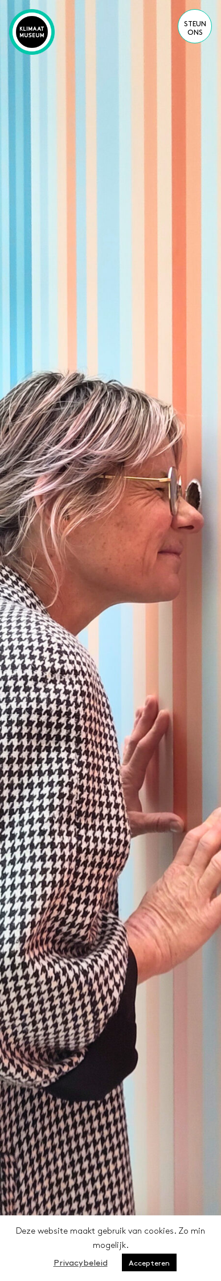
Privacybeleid (81, 1262)
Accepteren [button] (149, 1262)
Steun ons (195, 27)
